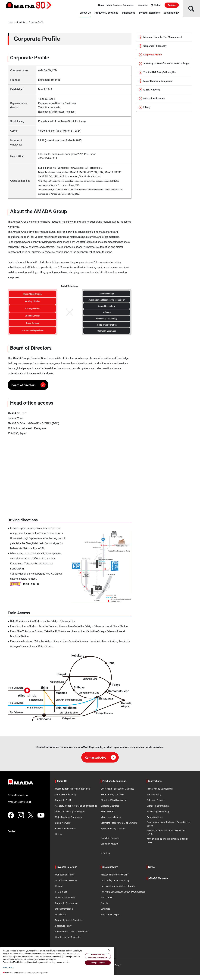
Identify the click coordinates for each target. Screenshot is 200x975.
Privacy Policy (8, 967)
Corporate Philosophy (152, 46)
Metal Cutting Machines (112, 794)
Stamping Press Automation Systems (119, 823)
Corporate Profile (63, 800)
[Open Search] (191, 8)
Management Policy (65, 874)
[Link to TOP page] (26, 781)
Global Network (149, 89)
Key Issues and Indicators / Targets (118, 886)
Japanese (143, 5)
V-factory (105, 853)
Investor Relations (149, 12)
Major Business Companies (120, 5)
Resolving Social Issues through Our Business (123, 891)
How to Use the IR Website (68, 937)
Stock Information (64, 909)
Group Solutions (154, 817)
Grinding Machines (110, 806)
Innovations (128, 12)
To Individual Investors (66, 880)
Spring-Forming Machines (113, 828)
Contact (172, 5)
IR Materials (61, 891)
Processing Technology (158, 811)
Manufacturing (154, 794)
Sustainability (171, 12)
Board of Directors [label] (28, 385)
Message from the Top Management (160, 37)
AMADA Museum (158, 878)
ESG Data (105, 909)
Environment (107, 897)
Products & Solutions (106, 12)
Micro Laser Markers (111, 817)
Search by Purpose (110, 838)
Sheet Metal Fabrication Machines (117, 788)
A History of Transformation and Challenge (164, 63)
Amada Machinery (18, 795)
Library (144, 107)
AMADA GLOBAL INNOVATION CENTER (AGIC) (166, 832)
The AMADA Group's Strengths (70, 811)
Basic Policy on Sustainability (115, 880)
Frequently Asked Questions (68, 920)
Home (10, 22)
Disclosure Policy (63, 926)
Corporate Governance (66, 903)
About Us (85, 12)
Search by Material (110, 843)
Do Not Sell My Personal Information (97, 956)
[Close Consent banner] (109, 950)
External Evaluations (152, 98)
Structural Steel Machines (113, 800)
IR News (59, 886)
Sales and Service (155, 800)
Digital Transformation (158, 806)
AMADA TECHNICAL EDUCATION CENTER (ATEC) (167, 841)
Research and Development (160, 788)
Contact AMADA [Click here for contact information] (100, 757)
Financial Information (65, 897)
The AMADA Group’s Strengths (157, 72)
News (101, 5)
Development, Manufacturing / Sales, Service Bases (168, 824)
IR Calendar (60, 914)
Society (104, 903)
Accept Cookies (98, 963)
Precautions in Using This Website (71, 931)
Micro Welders (108, 811)
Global (155, 5)
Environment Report (110, 914)
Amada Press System (20, 802)
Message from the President (114, 874)
